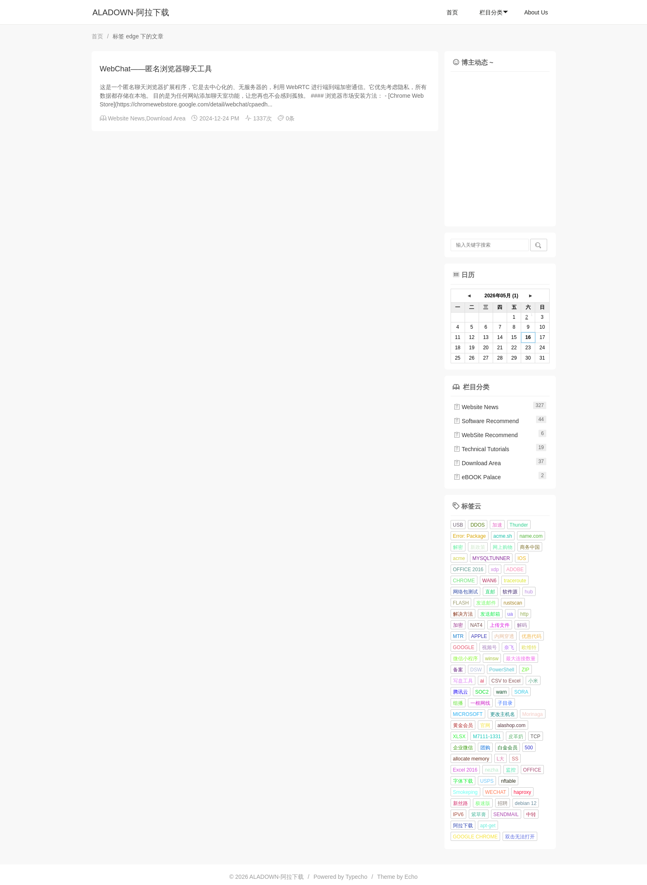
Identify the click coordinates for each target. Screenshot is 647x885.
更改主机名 (502, 714)
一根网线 (480, 703)
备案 (458, 670)
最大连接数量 (521, 658)
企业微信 (463, 748)
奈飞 (509, 647)
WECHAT (495, 792)
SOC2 (482, 692)
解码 (522, 625)
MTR (458, 636)
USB (458, 525)
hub (529, 592)
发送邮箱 (490, 614)
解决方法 (463, 614)
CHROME (464, 581)
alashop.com (512, 725)
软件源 (510, 592)
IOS (521, 558)
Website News (126, 118)
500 (529, 748)
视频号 (489, 647)
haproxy (522, 792)
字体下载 (463, 781)
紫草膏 (478, 814)
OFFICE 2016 (468, 569)
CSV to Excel (506, 681)
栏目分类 (493, 12)
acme (459, 558)
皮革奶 (515, 736)
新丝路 (460, 803)
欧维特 (529, 647)
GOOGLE (464, 647)
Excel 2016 (465, 770)
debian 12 (526, 803)
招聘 (503, 803)
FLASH (461, 603)
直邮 (490, 592)
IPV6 (458, 814)
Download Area (166, 118)
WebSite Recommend (485, 435)
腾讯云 (460, 692)
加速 (497, 525)
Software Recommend (486, 421)
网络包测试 (465, 592)
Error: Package (469, 536)
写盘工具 (463, 681)
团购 (485, 748)
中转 (531, 814)
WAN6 (489, 581)
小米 (533, 681)
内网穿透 (504, 636)
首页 (452, 12)
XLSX (459, 736)
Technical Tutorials (481, 449)
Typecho (356, 876)
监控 (511, 770)
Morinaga (532, 714)
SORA (521, 692)
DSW (476, 670)
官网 (485, 725)
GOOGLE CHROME (475, 837)
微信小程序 (465, 658)
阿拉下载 (463, 826)
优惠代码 (531, 636)
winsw (492, 658)
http (524, 614)
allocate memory (471, 759)
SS (515, 759)
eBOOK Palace (477, 477)
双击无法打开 (520, 837)
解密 (458, 547)
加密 (458, 625)
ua (510, 614)
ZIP (525, 670)
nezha (491, 770)
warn (501, 692)
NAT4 (476, 625)
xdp (495, 569)
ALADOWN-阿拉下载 (130, 12)
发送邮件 (486, 603)
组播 (458, 703)
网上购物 (502, 547)
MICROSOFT (468, 714)
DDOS (477, 525)
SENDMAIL (506, 814)
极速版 (482, 803)
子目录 (505, 703)
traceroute (515, 581)
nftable (508, 781)
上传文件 (500, 625)
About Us (536, 12)
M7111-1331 (487, 736)
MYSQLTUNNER (491, 558)
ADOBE (515, 569)
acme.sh (503, 536)
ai (482, 681)
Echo (411, 876)
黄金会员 (463, 725)
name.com (531, 536)
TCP (536, 736)
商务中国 (530, 547)
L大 (501, 759)
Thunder (519, 525)
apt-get (488, 826)
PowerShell (502, 670)
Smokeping (465, 792)
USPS (487, 781)
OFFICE (532, 770)
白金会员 (507, 748)
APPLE (479, 636)
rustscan (512, 603)
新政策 (477, 547)
